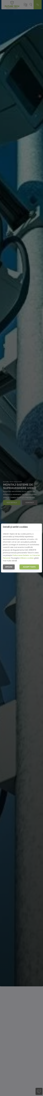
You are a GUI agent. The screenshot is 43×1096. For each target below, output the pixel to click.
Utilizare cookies (27, 558)
